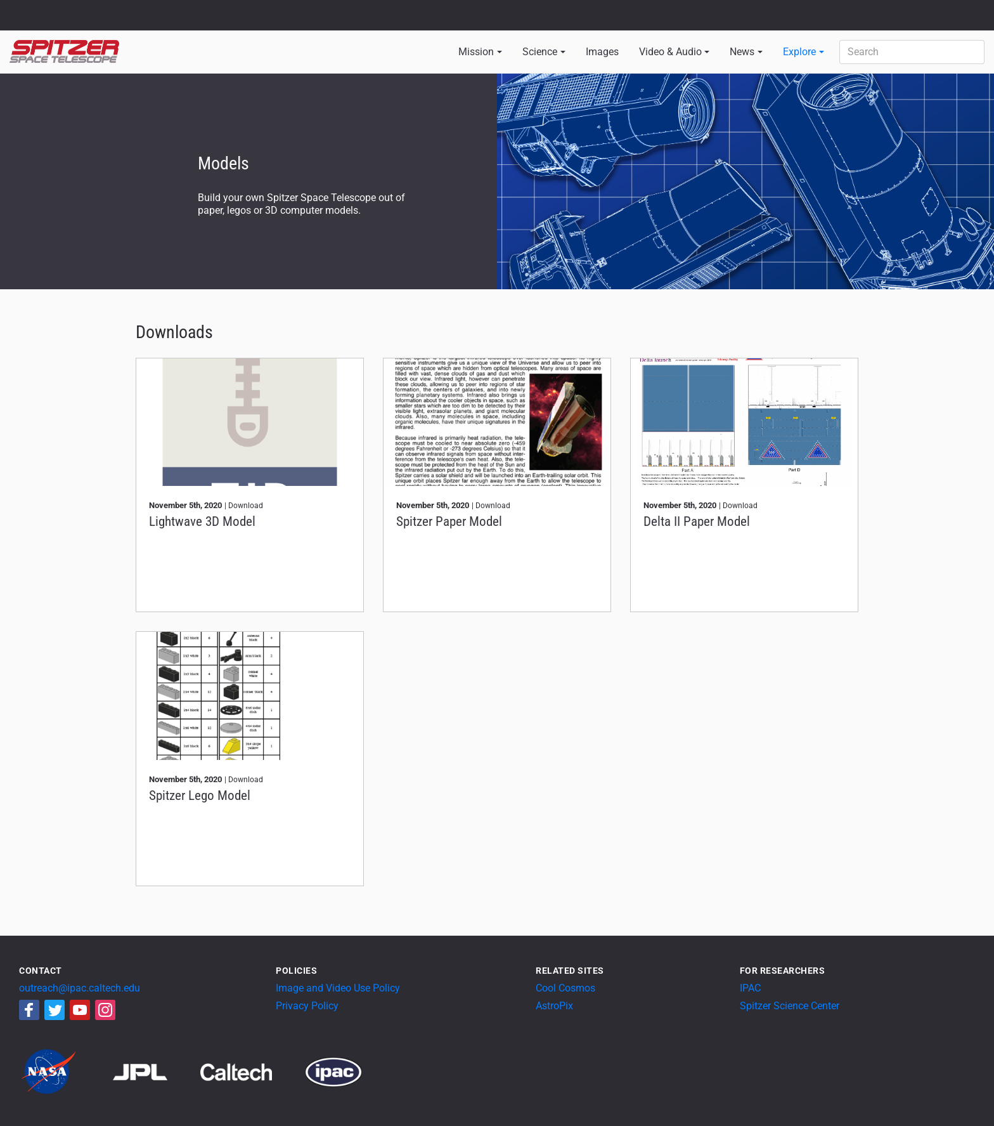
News (742, 52)
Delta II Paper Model (696, 521)
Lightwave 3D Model (202, 521)
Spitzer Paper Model (449, 521)
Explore (799, 52)
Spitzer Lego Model (199, 795)
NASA (24, 15)
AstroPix (554, 1006)
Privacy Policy (307, 1006)
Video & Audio (670, 52)
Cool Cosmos (565, 988)
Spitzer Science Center (789, 1006)
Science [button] (539, 52)
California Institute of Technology (83, 21)
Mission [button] (476, 52)
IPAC (750, 988)
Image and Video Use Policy (338, 988)
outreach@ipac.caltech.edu (79, 988)
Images (602, 52)
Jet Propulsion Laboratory (83, 9)
